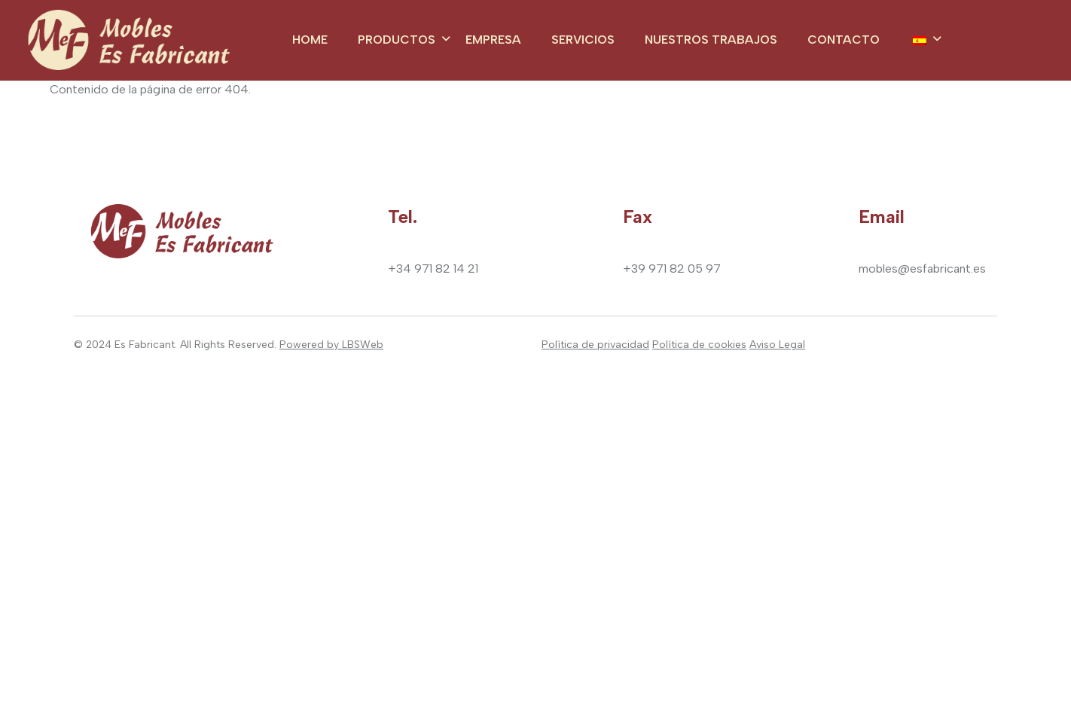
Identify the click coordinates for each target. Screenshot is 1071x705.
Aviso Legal (777, 344)
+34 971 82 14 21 (433, 268)
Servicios (583, 39)
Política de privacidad (595, 344)
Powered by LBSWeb (331, 344)
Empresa (493, 39)
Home (310, 39)
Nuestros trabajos (711, 39)
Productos (396, 39)
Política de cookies (699, 344)
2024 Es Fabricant (130, 344)
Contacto (843, 39)
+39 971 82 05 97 (672, 268)
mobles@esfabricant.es (922, 268)
